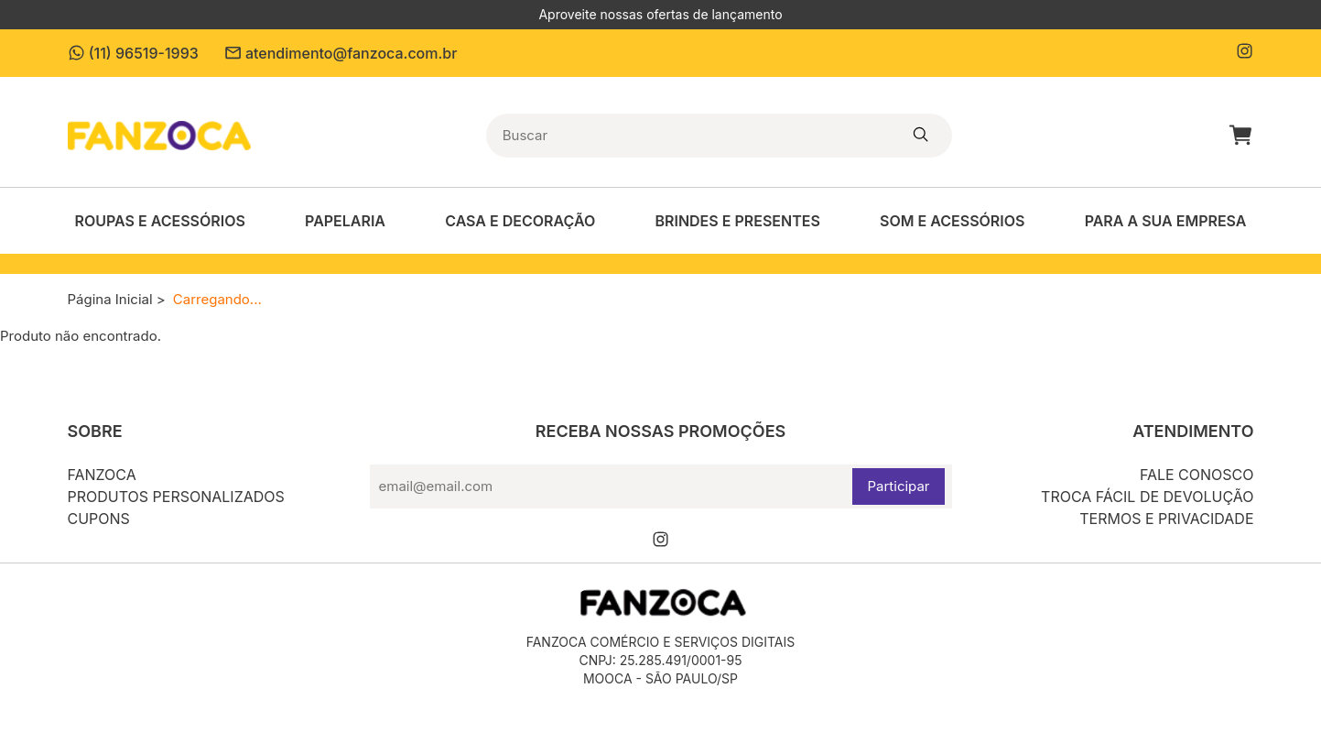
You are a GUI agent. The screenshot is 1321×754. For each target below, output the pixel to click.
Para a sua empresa (1166, 221)
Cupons (99, 518)
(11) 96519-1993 (133, 53)
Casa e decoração (520, 221)
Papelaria (345, 221)
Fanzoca (102, 474)
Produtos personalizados (176, 496)
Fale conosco (1197, 474)
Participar (898, 486)
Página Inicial (110, 299)
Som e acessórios (952, 221)
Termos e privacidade (1166, 518)
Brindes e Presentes (737, 221)
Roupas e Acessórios (160, 221)
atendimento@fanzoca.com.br (341, 53)
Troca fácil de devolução (1147, 496)
